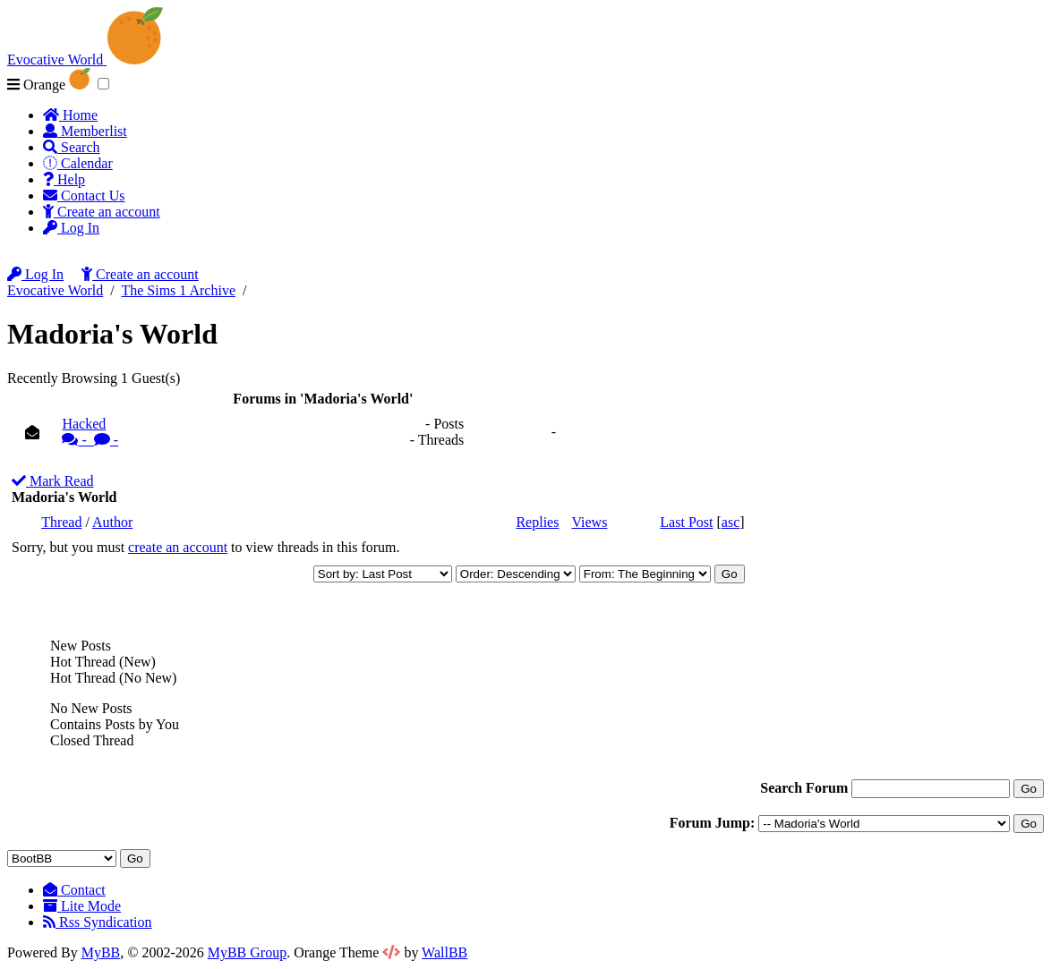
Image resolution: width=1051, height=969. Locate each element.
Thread (61, 522)
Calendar (78, 163)
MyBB (101, 952)
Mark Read (53, 481)
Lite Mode (82, 906)
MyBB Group (247, 952)
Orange (48, 84)
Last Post (686, 522)
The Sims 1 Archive (178, 290)
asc (730, 522)
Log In (71, 227)
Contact (74, 889)
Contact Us (84, 195)
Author (112, 522)
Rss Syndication (97, 922)
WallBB (444, 952)
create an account (177, 547)
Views (589, 522)
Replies (537, 522)
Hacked (231, 432)
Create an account (101, 211)
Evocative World (55, 290)
